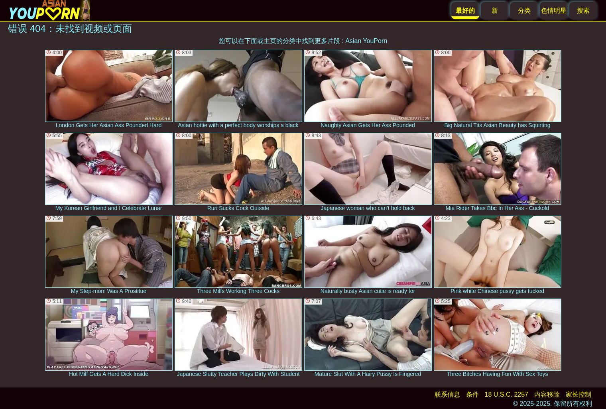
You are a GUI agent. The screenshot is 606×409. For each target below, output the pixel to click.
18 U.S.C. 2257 (506, 394)
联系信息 (447, 394)
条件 (472, 394)
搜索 (583, 10)
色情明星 (554, 10)
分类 (524, 10)
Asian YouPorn (366, 40)
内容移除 (547, 394)
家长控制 (578, 394)
